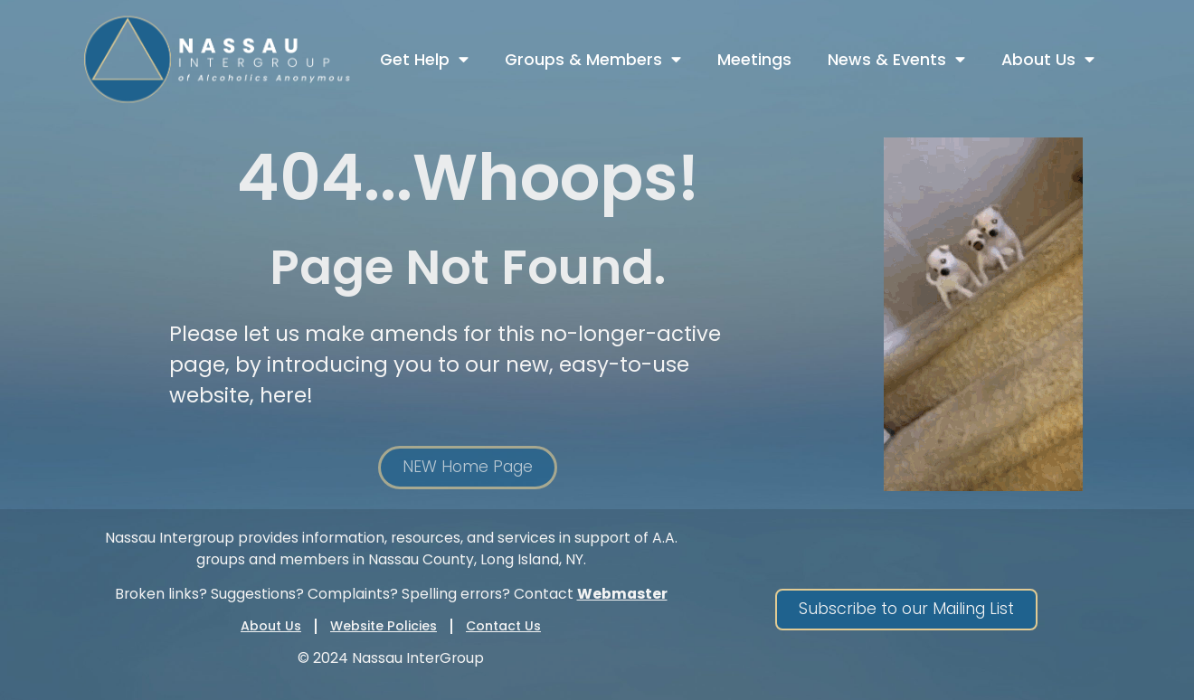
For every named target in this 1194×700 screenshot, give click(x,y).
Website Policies (383, 626)
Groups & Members (593, 60)
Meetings (754, 60)
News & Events (896, 60)
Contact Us (503, 626)
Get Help (424, 60)
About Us (1047, 60)
